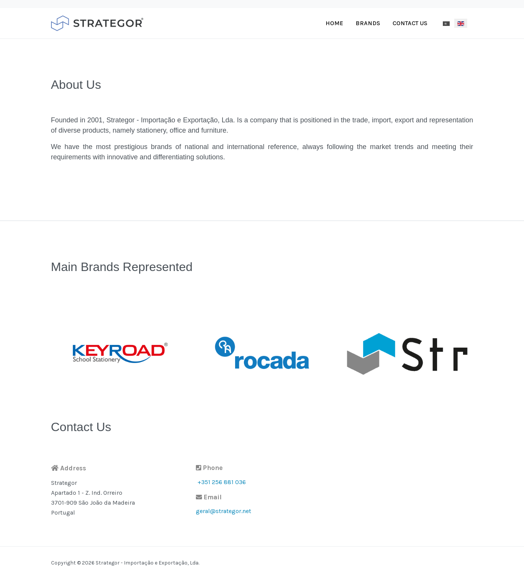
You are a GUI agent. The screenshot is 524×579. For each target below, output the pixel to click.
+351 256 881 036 (221, 482)
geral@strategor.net (223, 511)
